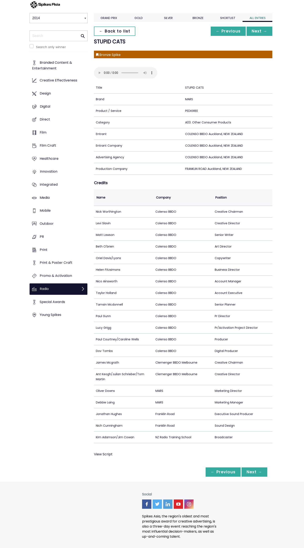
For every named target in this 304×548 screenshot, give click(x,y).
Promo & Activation (56, 275)
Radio (44, 288)
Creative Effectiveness (58, 80)
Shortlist (227, 18)
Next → (259, 31)
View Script (103, 454)
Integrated (49, 184)
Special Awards (52, 301)
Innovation (48, 171)
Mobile (45, 210)
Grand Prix (108, 18)
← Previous (228, 31)
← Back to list (114, 31)
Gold (138, 18)
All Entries (258, 18)
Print (44, 249)
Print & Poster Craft (56, 262)
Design (45, 93)
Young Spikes (50, 315)
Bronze (198, 18)
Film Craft (48, 145)
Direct (45, 119)
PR (42, 236)
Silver (168, 18)
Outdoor (47, 223)
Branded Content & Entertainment (52, 65)
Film (43, 132)
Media (45, 197)
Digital (45, 106)
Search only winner (51, 47)
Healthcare (49, 158)
